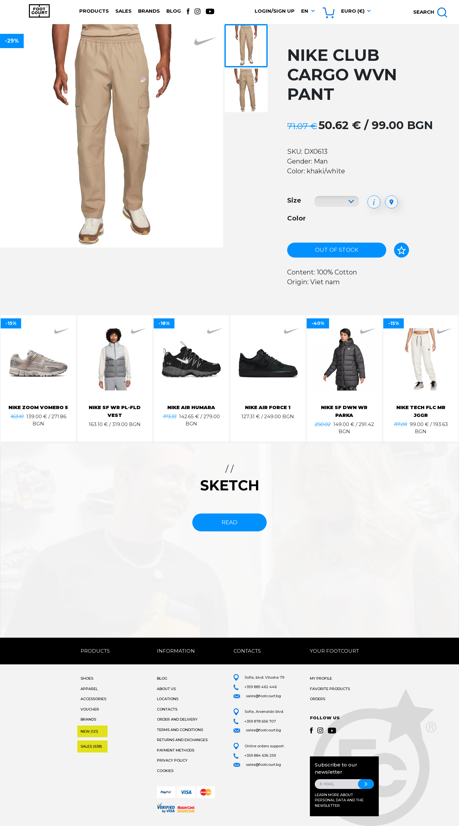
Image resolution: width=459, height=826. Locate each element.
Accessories (93, 699)
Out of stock (336, 249)
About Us (166, 688)
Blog (173, 11)
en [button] (304, 11)
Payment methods (175, 750)
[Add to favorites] (401, 250)
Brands (149, 11)
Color (296, 218)
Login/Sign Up (275, 11)
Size (294, 200)
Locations (167, 699)
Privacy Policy (172, 760)
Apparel (89, 688)
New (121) (89, 731)
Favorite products (330, 688)
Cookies (165, 770)
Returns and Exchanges (182, 740)
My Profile (321, 678)
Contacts (167, 709)
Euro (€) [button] (352, 11)
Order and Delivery (177, 719)
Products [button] (94, 11)
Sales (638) (91, 746)
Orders (317, 699)
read (229, 522)
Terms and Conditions (180, 729)
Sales (123, 11)
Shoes (87, 678)
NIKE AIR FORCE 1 (267, 407)
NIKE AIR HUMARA (191, 407)
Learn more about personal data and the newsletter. (339, 800)
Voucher (90, 709)
